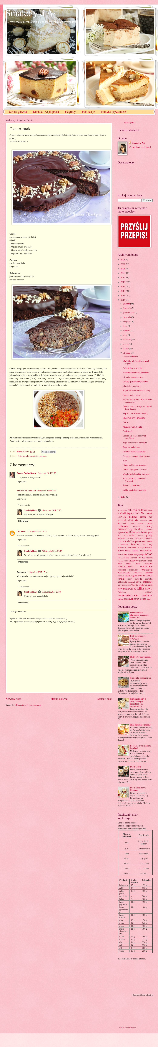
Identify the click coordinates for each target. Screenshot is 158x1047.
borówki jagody (126, 513)
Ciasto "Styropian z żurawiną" (135, 469)
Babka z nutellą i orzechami (134, 490)
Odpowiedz (22, 481)
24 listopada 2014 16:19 (36, 531)
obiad (148, 554)
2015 (123, 295)
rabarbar (149, 573)
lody (151, 544)
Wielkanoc (147, 595)
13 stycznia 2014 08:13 (46, 491)
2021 (123, 269)
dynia (138, 532)
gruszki (140, 535)
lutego (126, 348)
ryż (144, 576)
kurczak (135, 544)
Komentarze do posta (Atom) (28, 705)
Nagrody (70, 111)
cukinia (150, 523)
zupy (149, 599)
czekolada (123, 526)
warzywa (149, 592)
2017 (123, 286)
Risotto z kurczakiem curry (134, 452)
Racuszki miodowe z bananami (136, 372)
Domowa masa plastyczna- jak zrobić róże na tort (139, 615)
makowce (43, 456)
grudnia (126, 304)
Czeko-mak (128, 431)
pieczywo (133, 560)
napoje (130, 554)
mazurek (149, 547)
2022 (123, 264)
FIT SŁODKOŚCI (126, 535)
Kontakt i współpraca (46, 111)
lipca (125, 326)
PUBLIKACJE (124, 573)
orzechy (134, 558)
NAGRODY (122, 554)
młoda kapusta (131, 551)
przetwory (133, 570)
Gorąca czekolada (130, 357)
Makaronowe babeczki (132, 427)
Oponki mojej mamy (131, 395)
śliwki (138, 582)
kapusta (136, 541)
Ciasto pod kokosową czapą (134, 465)
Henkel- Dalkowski (135, 538)
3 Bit (125, 461)
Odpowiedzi (25, 505)
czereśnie (136, 526)
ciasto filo (143, 520)
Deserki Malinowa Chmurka (138, 789)
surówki (138, 579)
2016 (123, 291)
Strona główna (18, 111)
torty (120, 588)
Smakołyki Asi (32, 13)
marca (126, 344)
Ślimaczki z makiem (131, 485)
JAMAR (121, 541)
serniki (121, 578)
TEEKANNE (126, 585)
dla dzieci (139, 529)
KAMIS (129, 541)
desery (149, 526)
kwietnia (127, 339)
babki (150, 510)
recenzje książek (124, 576)
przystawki (147, 569)
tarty (119, 585)
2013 (123, 497)
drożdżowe (129, 532)
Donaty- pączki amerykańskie (135, 381)
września (127, 317)
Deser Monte (135, 767)
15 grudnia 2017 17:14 (37, 572)
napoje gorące (139, 554)
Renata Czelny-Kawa (26, 473)
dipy (130, 529)
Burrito (126, 422)
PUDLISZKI (138, 573)
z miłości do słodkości (26, 491)
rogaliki (134, 576)
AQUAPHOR (122, 510)
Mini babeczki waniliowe (140, 725)
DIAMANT (123, 529)
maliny (141, 547)
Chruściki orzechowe (132, 386)
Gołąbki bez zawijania (132, 368)
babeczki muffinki (137, 509)
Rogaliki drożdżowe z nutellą (135, 413)
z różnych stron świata (135, 598)
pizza (138, 564)
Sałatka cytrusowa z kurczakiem (136, 456)
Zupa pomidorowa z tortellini (135, 443)
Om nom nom (124, 558)
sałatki (149, 575)
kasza (142, 541)
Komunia (148, 541)
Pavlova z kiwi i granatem (134, 418)
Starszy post (104, 698)
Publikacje (88, 111)
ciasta (35, 456)
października (129, 313)
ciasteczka (133, 520)
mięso (121, 550)
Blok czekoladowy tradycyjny (138, 637)
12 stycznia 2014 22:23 (46, 473)
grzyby (149, 535)
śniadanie (148, 581)
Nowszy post (13, 698)
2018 (123, 282)
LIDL (144, 544)
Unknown (21, 531)
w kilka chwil (143, 588)
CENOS (122, 516)
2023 (123, 260)
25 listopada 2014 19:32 (52, 551)
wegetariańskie (128, 595)
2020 (123, 273)
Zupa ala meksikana (131, 447)
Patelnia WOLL (123, 561)
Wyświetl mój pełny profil (140, 147)
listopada (127, 308)
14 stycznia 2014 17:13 (51, 510)
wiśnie (120, 599)
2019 (123, 278)
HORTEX (149, 538)
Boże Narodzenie (25, 456)
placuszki (148, 564)
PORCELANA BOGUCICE (135, 566)
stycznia (127, 353)
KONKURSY (123, 544)
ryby (140, 576)
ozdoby (149, 558)
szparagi (131, 582)
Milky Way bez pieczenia (140, 657)
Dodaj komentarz (18, 611)
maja (125, 335)
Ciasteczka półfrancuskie (140, 678)
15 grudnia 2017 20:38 (51, 592)
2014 (123, 300)
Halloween (121, 538)
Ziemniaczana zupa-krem (133, 377)
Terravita (134, 585)
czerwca (127, 330)
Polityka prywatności (113, 111)
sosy (130, 579)
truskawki (128, 588)
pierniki (142, 561)
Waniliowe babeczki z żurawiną (136, 474)
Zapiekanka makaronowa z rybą (136, 390)
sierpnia (126, 322)
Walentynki (122, 592)
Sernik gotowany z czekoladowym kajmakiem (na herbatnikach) (138, 703)
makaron (122, 547)
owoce (141, 557)
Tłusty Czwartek (146, 585)
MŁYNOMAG (146, 551)
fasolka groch (146, 532)
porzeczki (122, 570)
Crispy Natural (136, 523)
